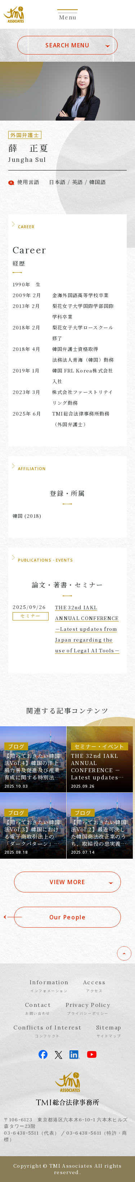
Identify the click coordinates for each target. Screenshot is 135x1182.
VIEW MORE (67, 882)
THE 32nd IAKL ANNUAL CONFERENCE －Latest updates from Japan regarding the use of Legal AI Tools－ (87, 629)
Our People (67, 917)
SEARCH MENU (67, 45)
